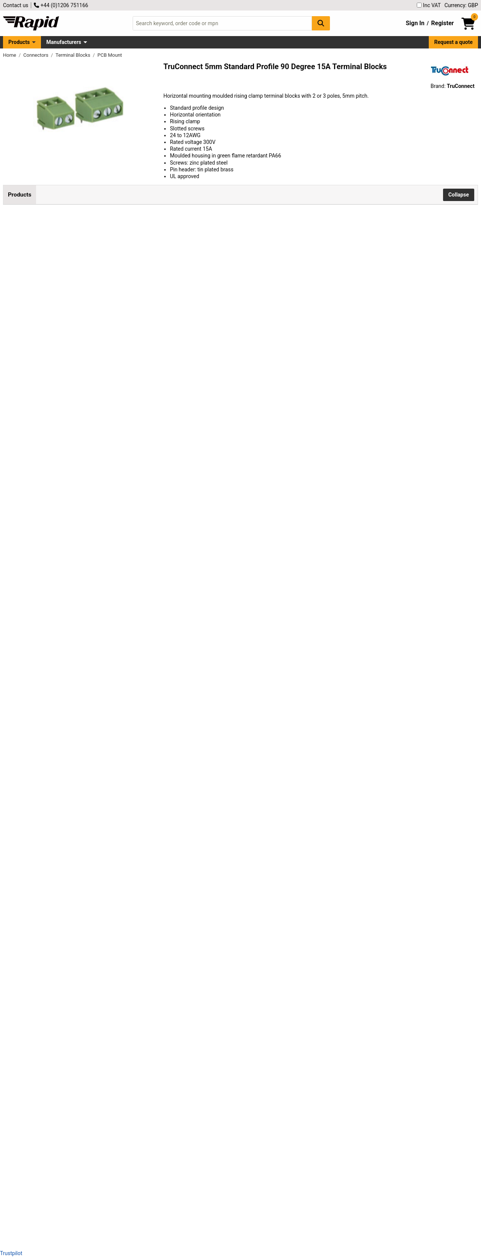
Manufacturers (63, 42)
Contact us (15, 5)
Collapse (458, 195)
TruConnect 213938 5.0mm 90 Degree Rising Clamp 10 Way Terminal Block (99, 978)
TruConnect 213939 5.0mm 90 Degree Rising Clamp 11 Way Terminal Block (99, 1067)
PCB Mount (109, 55)
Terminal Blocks (74, 55)
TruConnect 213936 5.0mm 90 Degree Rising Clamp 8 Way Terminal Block (99, 799)
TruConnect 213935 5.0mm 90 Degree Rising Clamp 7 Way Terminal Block (99, 709)
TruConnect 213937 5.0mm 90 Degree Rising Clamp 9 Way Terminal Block (99, 888)
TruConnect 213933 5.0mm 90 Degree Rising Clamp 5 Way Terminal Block (99, 530)
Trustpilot (11, 1253)
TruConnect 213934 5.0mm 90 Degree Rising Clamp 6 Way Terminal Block (99, 619)
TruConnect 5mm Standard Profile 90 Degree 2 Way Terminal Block (94, 261)
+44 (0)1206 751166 (61, 5)
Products (19, 42)
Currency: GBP (461, 5)
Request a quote (453, 42)
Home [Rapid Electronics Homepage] (10, 55)
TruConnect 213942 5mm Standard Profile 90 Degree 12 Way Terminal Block (98, 1157)
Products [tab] (19, 194)
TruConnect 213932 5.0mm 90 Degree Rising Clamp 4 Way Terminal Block (99, 441)
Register (442, 23)
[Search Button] (321, 23)
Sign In (415, 23)
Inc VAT (429, 5)
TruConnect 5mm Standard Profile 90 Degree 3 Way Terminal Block (94, 351)
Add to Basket (201, 260)
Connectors (36, 55)
